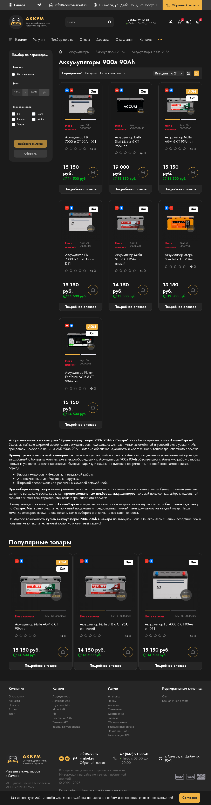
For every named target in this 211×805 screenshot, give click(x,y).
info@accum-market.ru (71, 5)
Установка (114, 696)
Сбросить (30, 154)
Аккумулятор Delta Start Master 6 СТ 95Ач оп (128, 141)
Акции (13, 709)
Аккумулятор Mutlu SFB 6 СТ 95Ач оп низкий (128, 259)
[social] (61, 758)
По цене (91, 73)
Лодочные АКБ (62, 718)
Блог (12, 714)
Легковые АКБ (61, 701)
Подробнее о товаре (80, 189)
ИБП (56, 714)
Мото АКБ (59, 709)
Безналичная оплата (121, 727)
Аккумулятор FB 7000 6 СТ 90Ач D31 (80, 139)
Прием (112, 701)
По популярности (112, 73)
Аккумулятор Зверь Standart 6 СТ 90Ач (179, 257)
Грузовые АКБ (61, 705)
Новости (14, 705)
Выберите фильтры (30, 144)
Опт (164, 696)
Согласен (189, 797)
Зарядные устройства (66, 727)
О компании (16, 696)
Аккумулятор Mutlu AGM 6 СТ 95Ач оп (179, 139)
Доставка (113, 705)
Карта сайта (67, 790)
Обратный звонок (182, 5)
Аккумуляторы (79, 52)
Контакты (14, 701)
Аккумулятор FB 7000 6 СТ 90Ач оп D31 (79, 259)
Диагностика (116, 714)
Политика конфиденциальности (104, 790)
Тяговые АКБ (60, 722)
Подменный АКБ (118, 731)
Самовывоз (115, 709)
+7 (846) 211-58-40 (137, 20)
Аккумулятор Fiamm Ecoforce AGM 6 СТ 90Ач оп (79, 377)
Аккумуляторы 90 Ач (110, 52)
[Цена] (17, 92)
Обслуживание (117, 722)
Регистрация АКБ (119, 735)
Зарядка (113, 718)
